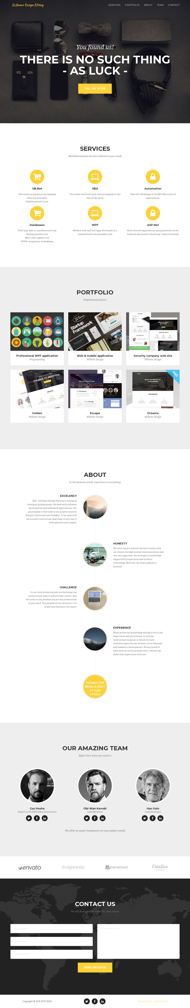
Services (114, 7)
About (148, 7)
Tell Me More (95, 88)
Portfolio (132, 7)
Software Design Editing (30, 7)
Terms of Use (161, 1001)
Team (160, 7)
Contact (174, 7)
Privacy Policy (144, 1001)
